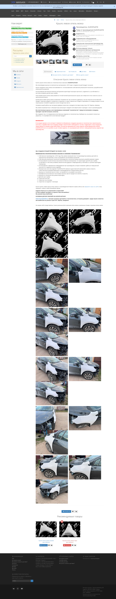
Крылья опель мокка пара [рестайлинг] (70, 541)
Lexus (76, 11)
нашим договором (95, 558)
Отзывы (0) (72, 71)
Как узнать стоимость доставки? (19, 561)
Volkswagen (53, 15)
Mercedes (82, 11)
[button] (93, 2)
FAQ (79, 2)
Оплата (65, 2)
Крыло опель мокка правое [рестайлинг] (46, 541)
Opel (13, 15)
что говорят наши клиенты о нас (24, 39)
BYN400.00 (77, 65)
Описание (48, 71)
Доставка (72, 2)
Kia (71, 11)
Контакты (85, 2)
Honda (54, 11)
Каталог (44, 2)
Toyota (46, 15)
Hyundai (60, 11)
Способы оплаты (63, 560)
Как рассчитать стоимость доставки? (62, 75)
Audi (13, 11)
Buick (27, 11)
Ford (49, 11)
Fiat (44, 11)
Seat (35, 15)
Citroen (39, 11)
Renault (30, 15)
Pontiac (25, 15)
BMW (18, 11)
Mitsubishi (89, 11)
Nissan (96, 11)
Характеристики (60, 71)
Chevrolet (33, 11)
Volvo (59, 15)
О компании (15, 565)
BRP (22, 11)
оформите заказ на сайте (92, 186)
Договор (14, 566)
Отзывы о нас (22, 44)
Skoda (40, 15)
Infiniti (66, 11)
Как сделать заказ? (55, 2)
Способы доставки (63, 561)
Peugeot (18, 15)
